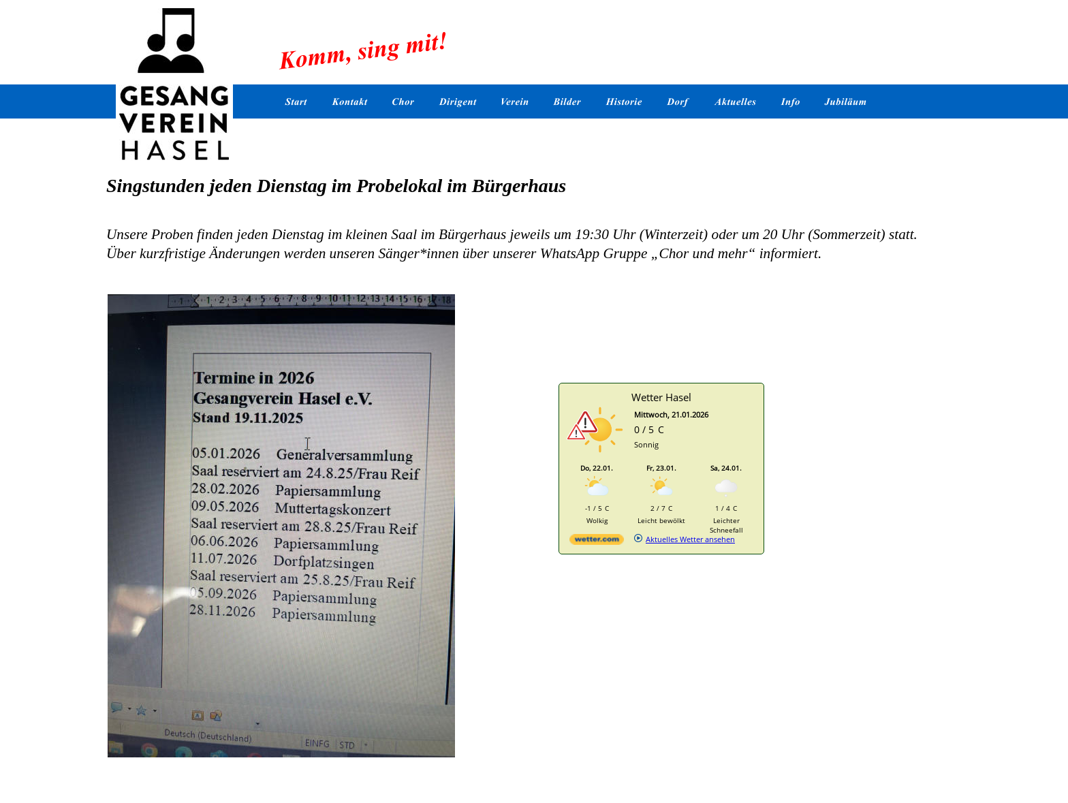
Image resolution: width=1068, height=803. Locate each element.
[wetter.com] (596, 542)
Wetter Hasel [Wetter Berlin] (661, 397)
